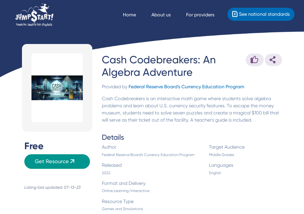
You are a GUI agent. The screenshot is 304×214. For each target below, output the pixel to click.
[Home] (34, 15)
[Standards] (260, 14)
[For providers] (205, 15)
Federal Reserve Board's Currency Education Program (186, 86)
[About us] (166, 15)
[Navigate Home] (135, 15)
